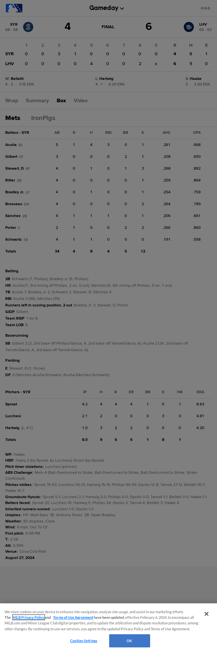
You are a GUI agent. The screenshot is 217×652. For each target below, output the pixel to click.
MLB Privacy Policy (28, 617)
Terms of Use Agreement (73, 617)
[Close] (206, 614)
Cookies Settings (83, 641)
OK (129, 641)
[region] (108, 627)
